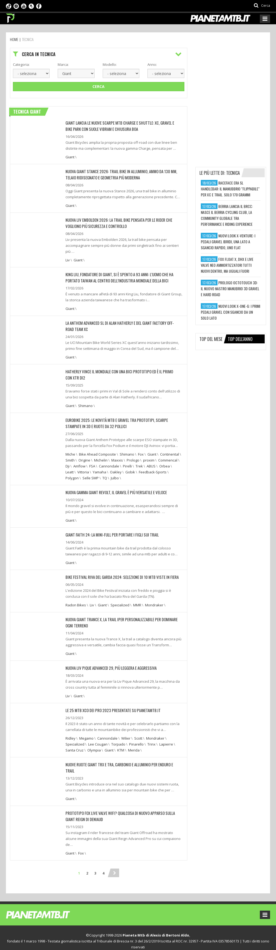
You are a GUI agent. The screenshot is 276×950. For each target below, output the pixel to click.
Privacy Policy (88, 940)
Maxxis (117, 456)
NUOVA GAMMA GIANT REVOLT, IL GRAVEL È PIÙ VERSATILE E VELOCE (113, 488)
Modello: (110, 64)
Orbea (164, 462)
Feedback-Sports (153, 468)
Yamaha (99, 468)
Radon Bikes (75, 600)
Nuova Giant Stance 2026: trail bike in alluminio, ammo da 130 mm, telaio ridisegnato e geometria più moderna (122, 173)
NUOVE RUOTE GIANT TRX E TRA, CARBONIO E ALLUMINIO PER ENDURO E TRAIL (120, 758)
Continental (169, 450)
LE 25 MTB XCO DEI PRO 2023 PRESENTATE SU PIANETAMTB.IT (109, 705)
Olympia (94, 744)
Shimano (85, 402)
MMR (137, 600)
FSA (92, 462)
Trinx (151, 738)
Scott (138, 732)
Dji (67, 462)
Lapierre (166, 738)
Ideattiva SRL (188, 940)
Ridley (70, 732)
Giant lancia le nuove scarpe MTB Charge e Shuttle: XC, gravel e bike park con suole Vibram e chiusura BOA (120, 125)
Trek (139, 462)
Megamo (86, 732)
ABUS (151, 462)
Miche (70, 450)
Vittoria (83, 468)
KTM (120, 744)
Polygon (72, 474)
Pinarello (136, 738)
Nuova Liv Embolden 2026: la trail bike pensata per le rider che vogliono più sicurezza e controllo (115, 221)
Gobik (130, 468)
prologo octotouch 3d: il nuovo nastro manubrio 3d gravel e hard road (230, 288)
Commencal (167, 456)
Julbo (115, 474)
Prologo (133, 456)
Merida (134, 744)
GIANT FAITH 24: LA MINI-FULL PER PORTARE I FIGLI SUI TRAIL (108, 530)
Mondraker (154, 600)
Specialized (120, 600)
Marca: (63, 64)
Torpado (118, 738)
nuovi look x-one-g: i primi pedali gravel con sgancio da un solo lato (230, 312)
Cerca (98, 86)
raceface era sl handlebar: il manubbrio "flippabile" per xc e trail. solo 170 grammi (230, 188)
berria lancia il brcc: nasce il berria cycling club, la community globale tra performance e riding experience (227, 215)
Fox (141, 450)
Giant (69, 156)
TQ (104, 474)
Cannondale (109, 462)
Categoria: (21, 64)
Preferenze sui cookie (121, 940)
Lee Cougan (98, 738)
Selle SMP (90, 474)
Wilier (125, 732)
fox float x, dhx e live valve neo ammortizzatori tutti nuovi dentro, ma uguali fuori (227, 265)
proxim (148, 456)
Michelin (101, 456)
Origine (84, 456)
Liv (67, 258)
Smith (70, 456)
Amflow (79, 462)
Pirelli (127, 462)
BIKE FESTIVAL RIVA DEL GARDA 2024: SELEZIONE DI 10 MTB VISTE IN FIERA (118, 572)
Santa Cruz (74, 744)
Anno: (152, 64)
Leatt (69, 468)
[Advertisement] (235, 81)
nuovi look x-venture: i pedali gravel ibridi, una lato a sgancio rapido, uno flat (228, 241)
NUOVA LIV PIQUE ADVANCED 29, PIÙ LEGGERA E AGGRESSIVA (108, 662)
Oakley (116, 468)
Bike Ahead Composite (97, 450)
